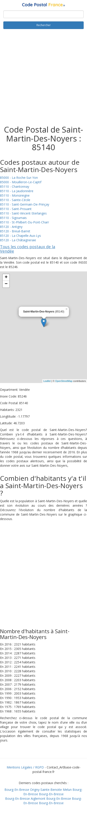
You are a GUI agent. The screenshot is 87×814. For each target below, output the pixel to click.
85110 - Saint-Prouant (16, 209)
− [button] (6, 284)
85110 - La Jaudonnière (16, 191)
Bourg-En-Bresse (16, 789)
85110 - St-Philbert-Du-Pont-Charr (24, 222)
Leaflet (47, 381)
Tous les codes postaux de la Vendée (27, 249)
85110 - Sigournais (13, 218)
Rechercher (43, 25)
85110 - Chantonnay (14, 186)
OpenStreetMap (64, 381)
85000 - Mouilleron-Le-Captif (20, 182)
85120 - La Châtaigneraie (18, 240)
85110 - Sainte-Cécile (15, 200)
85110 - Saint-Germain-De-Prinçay (24, 204)
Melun (67, 789)
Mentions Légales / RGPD (25, 767)
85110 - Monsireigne (15, 195)
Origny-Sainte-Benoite (46, 789)
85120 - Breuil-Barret (15, 231)
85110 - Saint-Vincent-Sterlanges (23, 213)
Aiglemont (38, 798)
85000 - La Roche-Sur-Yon (19, 177)
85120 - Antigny (11, 227)
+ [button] (6, 277)
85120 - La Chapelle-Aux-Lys (20, 235)
